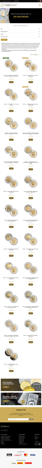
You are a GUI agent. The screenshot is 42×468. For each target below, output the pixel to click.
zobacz (5, 401)
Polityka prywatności (22, 437)
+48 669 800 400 (15, 1)
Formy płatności (21, 441)
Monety (19, 25)
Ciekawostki (37, 437)
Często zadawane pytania (23, 443)
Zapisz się (31, 419)
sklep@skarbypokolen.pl (6, 1)
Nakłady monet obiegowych (5, 437)
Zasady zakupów (21, 438)
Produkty (15, 25)
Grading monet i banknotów (5, 438)
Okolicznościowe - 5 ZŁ (24, 25)
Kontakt (36, 438)
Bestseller (2, 442)
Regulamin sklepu (21, 436)
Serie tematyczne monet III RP (6, 436)
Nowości (2, 441)
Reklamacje (20, 442)
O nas (36, 436)
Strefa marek (3, 443)
